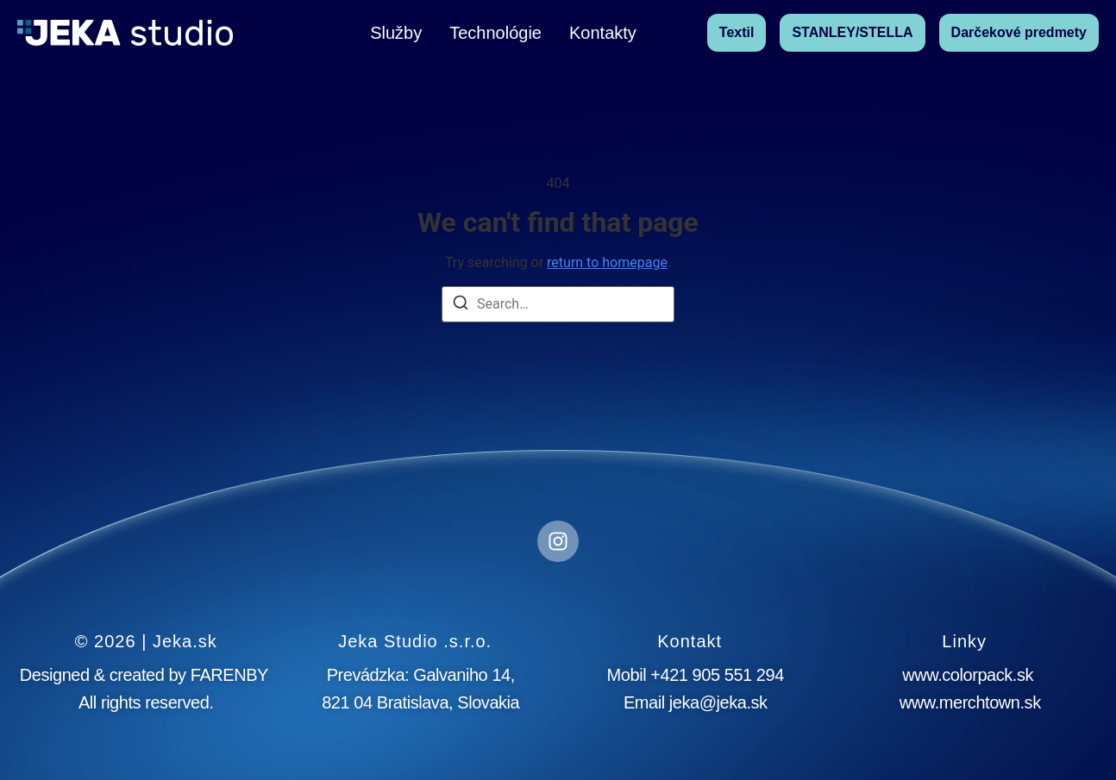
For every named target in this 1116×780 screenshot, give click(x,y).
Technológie (495, 32)
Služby (396, 32)
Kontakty (602, 32)
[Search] (460, 305)
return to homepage (607, 262)
